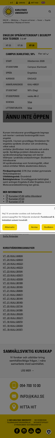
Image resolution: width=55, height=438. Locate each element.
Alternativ (10, 227)
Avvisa (34, 227)
